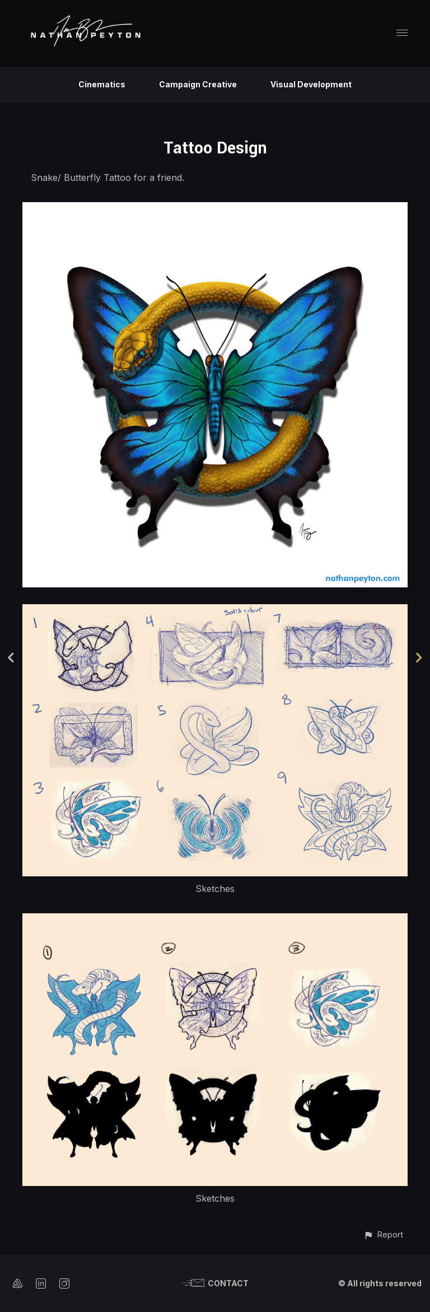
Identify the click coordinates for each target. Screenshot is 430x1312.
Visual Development (311, 84)
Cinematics (101, 84)
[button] (383, 1234)
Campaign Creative (198, 84)
